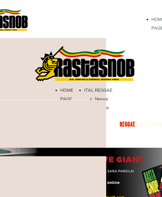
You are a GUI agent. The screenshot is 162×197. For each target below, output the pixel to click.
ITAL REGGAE (98, 90)
